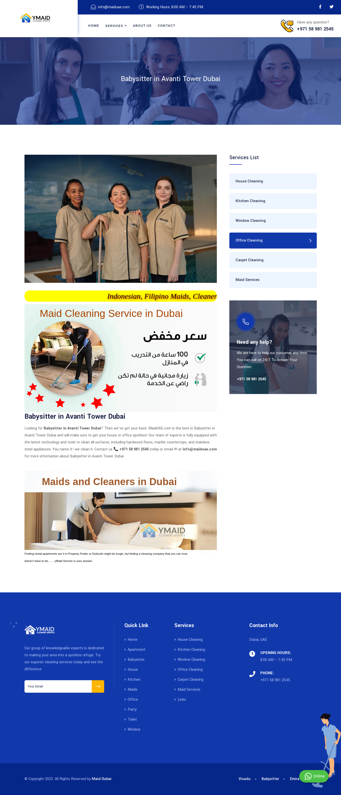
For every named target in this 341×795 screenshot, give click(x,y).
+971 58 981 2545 (275, 680)
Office (131, 699)
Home (93, 25)
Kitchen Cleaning (250, 201)
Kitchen (132, 679)
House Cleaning (249, 181)
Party (130, 709)
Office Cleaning (249, 240)
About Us (142, 25)
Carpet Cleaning (250, 260)
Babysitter (134, 659)
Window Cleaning (251, 220)
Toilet (130, 719)
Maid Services (248, 279)
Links (180, 699)
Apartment (134, 649)
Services (114, 25)
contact (166, 25)
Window (132, 729)
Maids (130, 689)
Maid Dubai (101, 779)
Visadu (245, 779)
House (131, 669)
